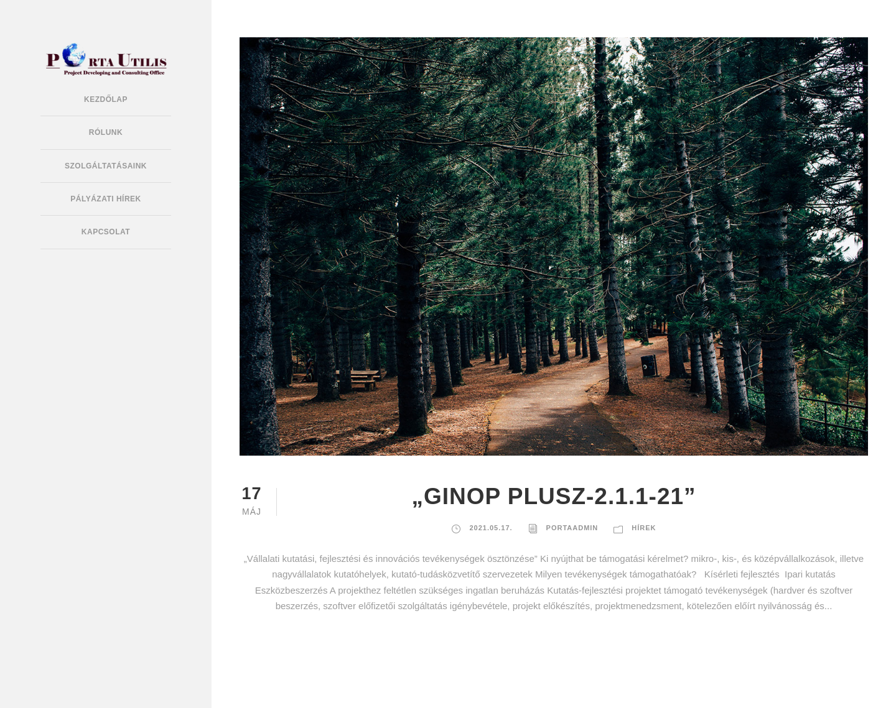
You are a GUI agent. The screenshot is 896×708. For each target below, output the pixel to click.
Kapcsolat (106, 232)
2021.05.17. (490, 527)
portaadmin (572, 527)
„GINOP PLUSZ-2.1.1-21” (553, 496)
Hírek (644, 527)
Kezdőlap (106, 99)
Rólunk (106, 132)
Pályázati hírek (105, 199)
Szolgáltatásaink (106, 166)
